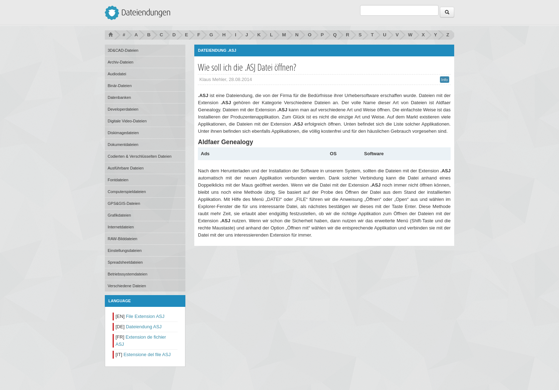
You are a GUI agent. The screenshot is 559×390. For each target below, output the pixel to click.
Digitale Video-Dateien (127, 121)
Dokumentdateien (123, 144)
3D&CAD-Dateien (123, 50)
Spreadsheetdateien (125, 262)
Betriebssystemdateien (127, 274)
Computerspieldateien (127, 191)
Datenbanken (119, 97)
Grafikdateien (119, 215)
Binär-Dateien (120, 85)
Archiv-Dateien (120, 62)
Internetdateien (121, 227)
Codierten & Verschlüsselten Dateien (139, 156)
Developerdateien (123, 109)
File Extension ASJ (145, 316)
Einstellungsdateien (125, 250)
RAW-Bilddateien (122, 239)
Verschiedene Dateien (127, 286)
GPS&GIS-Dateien (124, 203)
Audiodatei (117, 74)
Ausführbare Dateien (126, 168)
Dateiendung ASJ (143, 326)
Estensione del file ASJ (146, 354)
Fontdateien (118, 180)
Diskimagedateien (123, 133)
